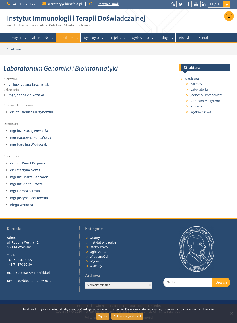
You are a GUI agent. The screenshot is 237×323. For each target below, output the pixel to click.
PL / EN (215, 4)
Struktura (67, 38)
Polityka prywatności (127, 316)
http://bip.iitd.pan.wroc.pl (33, 280)
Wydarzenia (140, 38)
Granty (95, 237)
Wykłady (96, 266)
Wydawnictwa (201, 112)
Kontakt (204, 38)
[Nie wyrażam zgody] (231, 313)
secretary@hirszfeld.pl (64, 4)
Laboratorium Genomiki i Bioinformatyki (61, 68)
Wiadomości (99, 256)
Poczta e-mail (108, 4)
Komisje (196, 106)
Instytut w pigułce (103, 242)
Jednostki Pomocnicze (207, 95)
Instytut (16, 38)
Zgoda (102, 316)
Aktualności (40, 38)
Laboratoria (199, 89)
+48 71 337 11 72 (23, 4)
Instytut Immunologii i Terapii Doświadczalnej (76, 18)
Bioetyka (185, 38)
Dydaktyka (91, 38)
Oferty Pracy (99, 247)
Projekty (115, 38)
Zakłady (196, 84)
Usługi (164, 38)
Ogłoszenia (98, 252)
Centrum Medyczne (205, 100)
